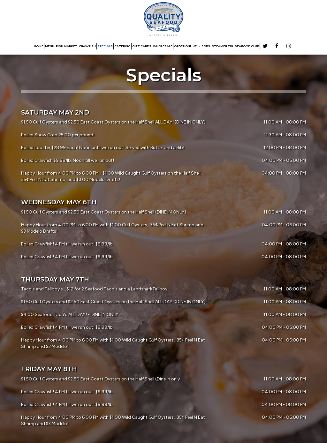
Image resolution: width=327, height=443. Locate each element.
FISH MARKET (66, 46)
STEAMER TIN (222, 46)
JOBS (206, 46)
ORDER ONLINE (187, 46)
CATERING (122, 46)
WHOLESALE (162, 46)
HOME (38, 46)
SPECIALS (105, 46)
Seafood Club (247, 46)
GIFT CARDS (141, 46)
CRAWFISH (87, 46)
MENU (49, 46)
